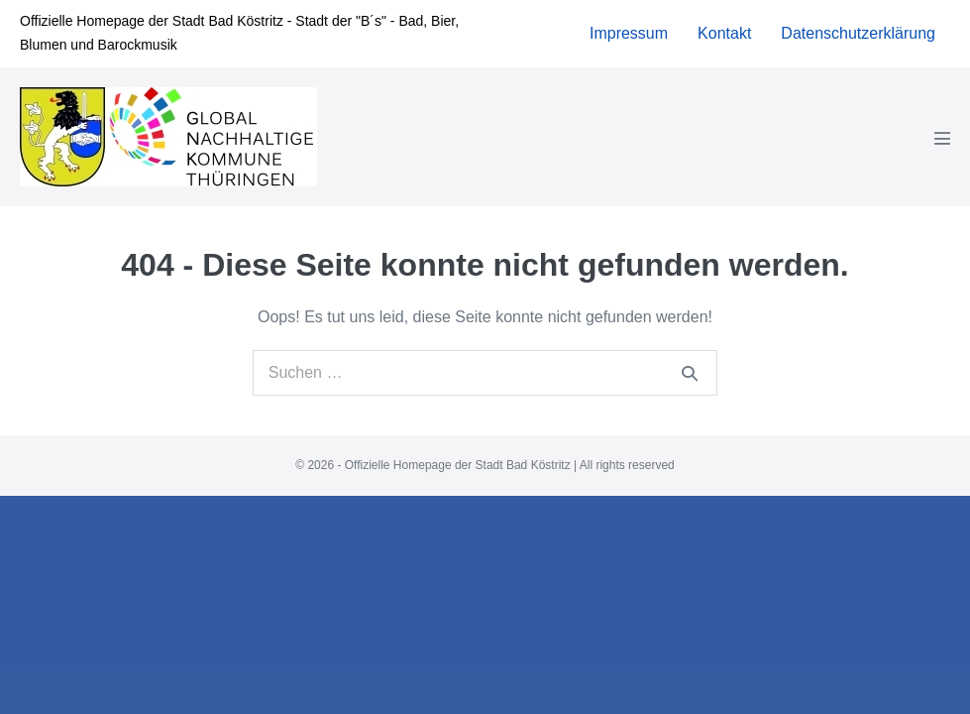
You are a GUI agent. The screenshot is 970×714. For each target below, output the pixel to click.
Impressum (629, 53)
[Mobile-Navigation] (942, 158)
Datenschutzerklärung (858, 53)
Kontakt (724, 53)
